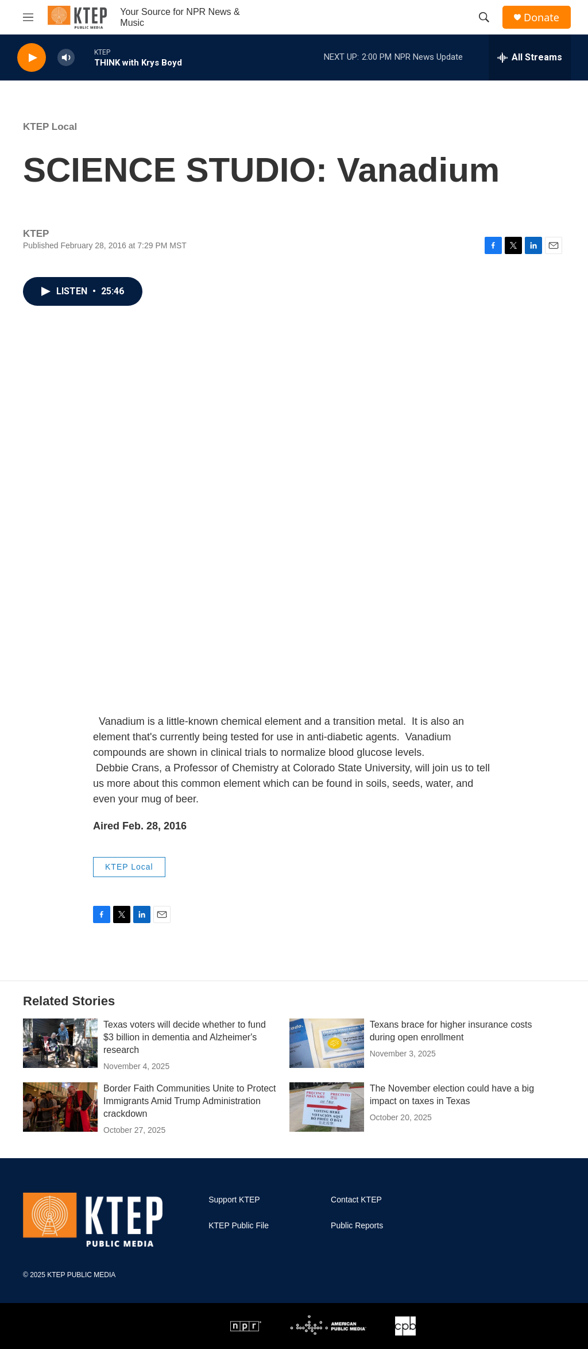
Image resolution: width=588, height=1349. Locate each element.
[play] (31, 57)
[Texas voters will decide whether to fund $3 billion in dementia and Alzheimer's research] (60, 1043)
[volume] (66, 58)
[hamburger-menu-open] (28, 17)
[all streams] (530, 57)
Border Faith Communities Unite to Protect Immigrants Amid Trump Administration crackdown (189, 1101)
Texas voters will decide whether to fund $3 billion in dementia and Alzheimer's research (184, 1037)
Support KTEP (234, 1200)
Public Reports (357, 1225)
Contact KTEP (356, 1200)
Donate (541, 17)
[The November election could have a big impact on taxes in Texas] (326, 1107)
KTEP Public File (238, 1225)
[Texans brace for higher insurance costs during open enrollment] (326, 1043)
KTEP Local (50, 126)
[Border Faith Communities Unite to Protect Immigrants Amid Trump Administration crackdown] (60, 1107)
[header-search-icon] (484, 17)
